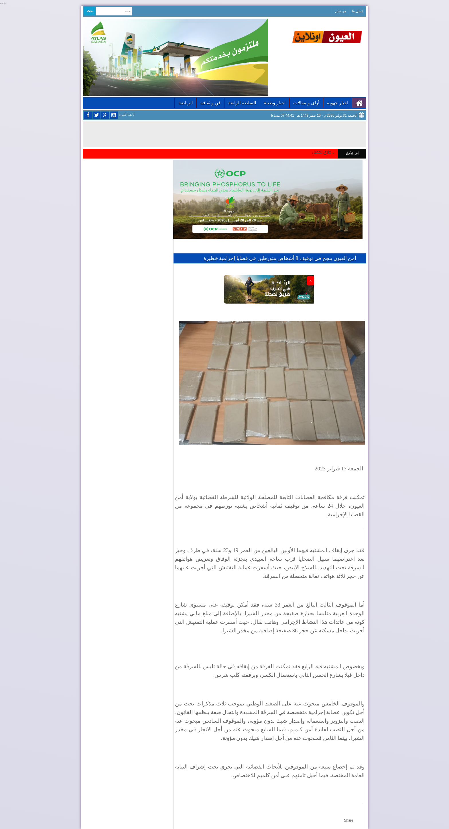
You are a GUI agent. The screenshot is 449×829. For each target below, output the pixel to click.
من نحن (340, 11)
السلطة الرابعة (242, 102)
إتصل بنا (357, 11)
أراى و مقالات (306, 102)
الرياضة (185, 102)
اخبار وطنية (274, 102)
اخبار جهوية (337, 102)
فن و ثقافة (210, 102)
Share (348, 820)
